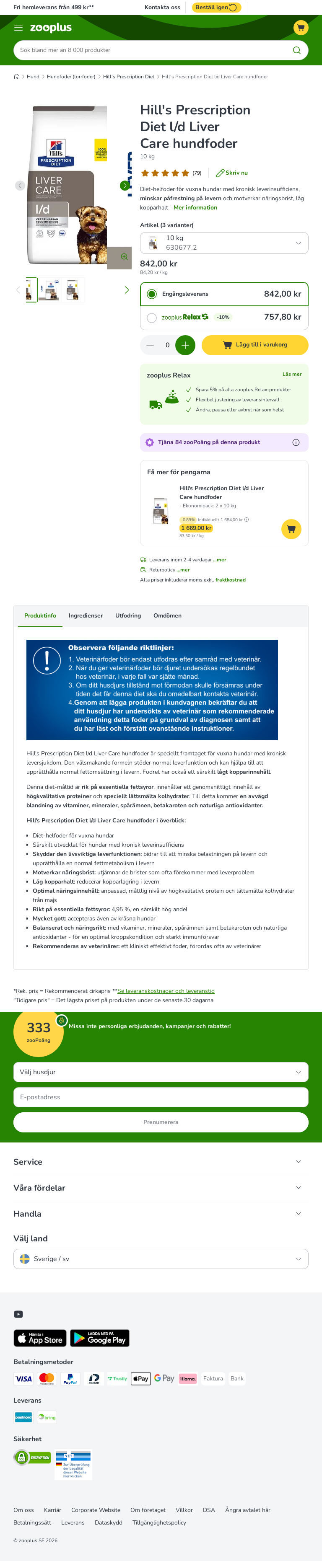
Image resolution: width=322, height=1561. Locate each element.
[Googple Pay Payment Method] (164, 1380)
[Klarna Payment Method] (188, 1380)
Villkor (184, 1510)
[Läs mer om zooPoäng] (296, 442)
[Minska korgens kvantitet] (150, 345)
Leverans (73, 1523)
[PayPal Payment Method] (70, 1380)
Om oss (23, 1510)
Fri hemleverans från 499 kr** (53, 7)
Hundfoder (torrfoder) (71, 76)
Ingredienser (86, 616)
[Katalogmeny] (18, 27)
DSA (209, 1510)
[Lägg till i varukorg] (255, 345)
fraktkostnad (231, 580)
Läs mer (292, 374)
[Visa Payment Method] (23, 1380)
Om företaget (148, 1510)
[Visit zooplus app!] (40, 1345)
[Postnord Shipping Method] (23, 1419)
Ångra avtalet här (247, 1510)
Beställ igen (216, 8)
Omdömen (167, 616)
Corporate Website (95, 1510)
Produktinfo (40, 616)
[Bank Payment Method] (237, 1378)
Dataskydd (108, 1523)
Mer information (195, 208)
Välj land (30, 1239)
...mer (219, 560)
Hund (33, 76)
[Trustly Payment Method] (117, 1380)
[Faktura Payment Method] (213, 1378)
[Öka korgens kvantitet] (185, 345)
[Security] (32, 1459)
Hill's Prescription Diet (128, 76)
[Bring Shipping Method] (47, 1419)
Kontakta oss (162, 7)
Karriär (52, 1510)
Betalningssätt (32, 1523)
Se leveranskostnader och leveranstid (166, 991)
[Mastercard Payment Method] (47, 1380)
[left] (20, 186)
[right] (125, 186)
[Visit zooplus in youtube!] (18, 1314)
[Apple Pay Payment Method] (141, 1380)
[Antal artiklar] (167, 345)
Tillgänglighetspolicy (159, 1523)
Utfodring (128, 616)
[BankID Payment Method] (94, 1380)
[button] (246, 520)
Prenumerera (161, 1122)
